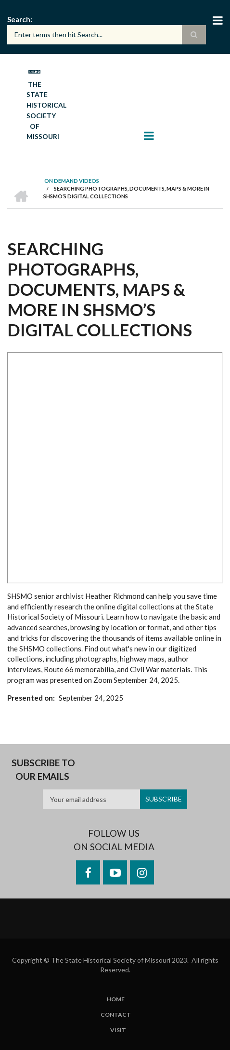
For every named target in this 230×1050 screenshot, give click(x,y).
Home (116, 999)
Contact (116, 1015)
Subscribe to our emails (43, 769)
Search (18, 19)
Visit (118, 1030)
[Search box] (106, 34)
